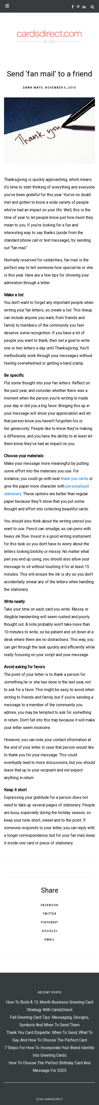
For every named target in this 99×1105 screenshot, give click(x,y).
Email (49, 939)
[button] (49, 6)
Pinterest (49, 922)
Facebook (49, 905)
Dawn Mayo (33, 87)
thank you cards (74, 478)
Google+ (50, 931)
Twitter (49, 913)
